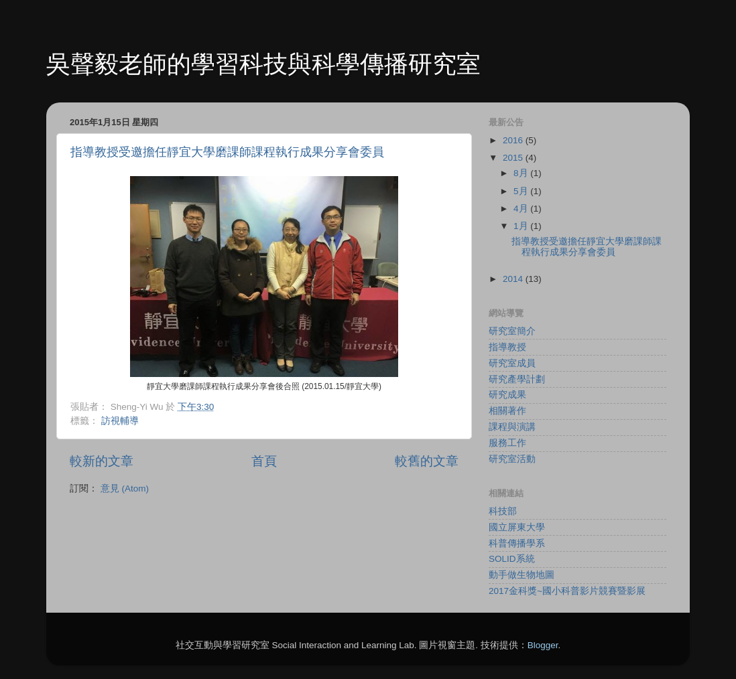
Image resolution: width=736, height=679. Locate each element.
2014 (514, 279)
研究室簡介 (512, 331)
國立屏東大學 (517, 527)
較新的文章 (101, 461)
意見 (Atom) (125, 488)
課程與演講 (512, 427)
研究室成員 (512, 363)
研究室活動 (512, 459)
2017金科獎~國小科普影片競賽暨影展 (567, 591)
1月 (521, 226)
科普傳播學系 (517, 543)
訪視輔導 (120, 421)
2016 (514, 140)
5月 (521, 191)
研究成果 (507, 395)
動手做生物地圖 (521, 575)
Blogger (543, 645)
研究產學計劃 (517, 379)
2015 (514, 158)
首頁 (264, 461)
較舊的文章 (426, 461)
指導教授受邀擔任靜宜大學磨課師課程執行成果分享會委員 (227, 152)
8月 (521, 173)
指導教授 (507, 347)
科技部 (503, 511)
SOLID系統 (512, 559)
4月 (521, 209)
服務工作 (507, 443)
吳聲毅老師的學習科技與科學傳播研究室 (263, 64)
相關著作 (507, 411)
